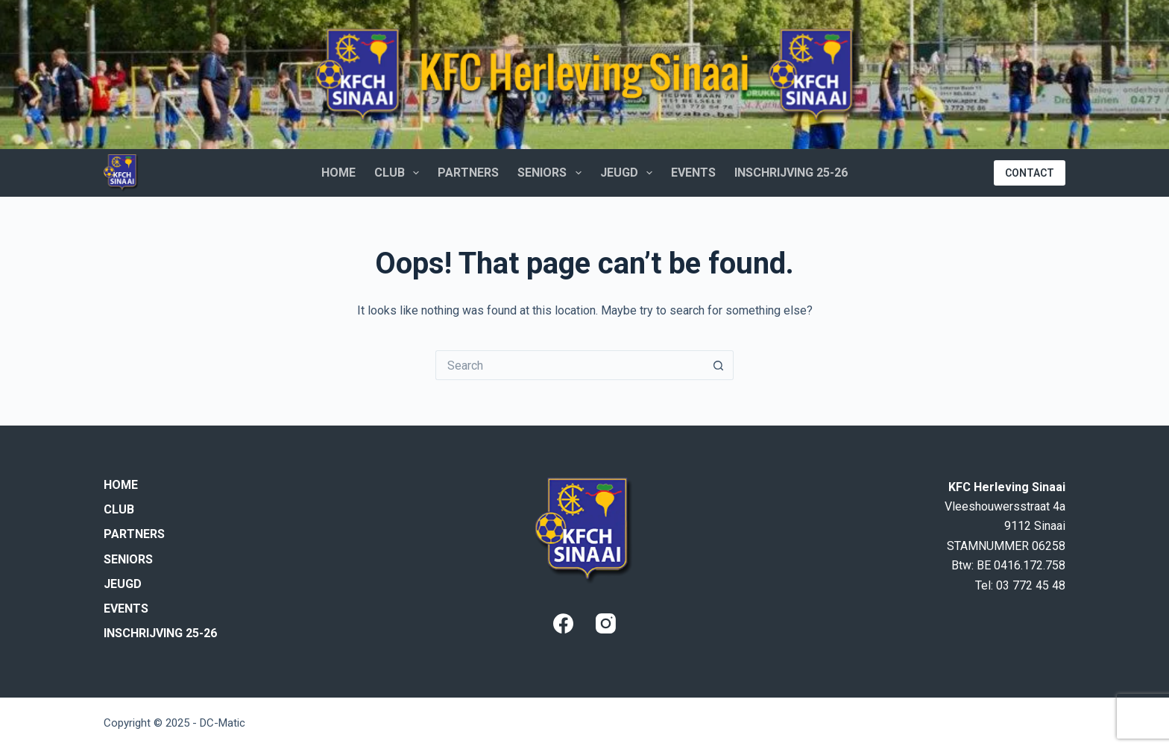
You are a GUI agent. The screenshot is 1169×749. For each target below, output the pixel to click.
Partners (468, 172)
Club (399, 173)
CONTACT (1029, 173)
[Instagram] (606, 623)
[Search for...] (569, 365)
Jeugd (629, 173)
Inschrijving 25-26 (791, 172)
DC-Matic (222, 723)
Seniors (552, 173)
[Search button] (719, 365)
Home (338, 172)
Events (693, 172)
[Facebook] (563, 623)
